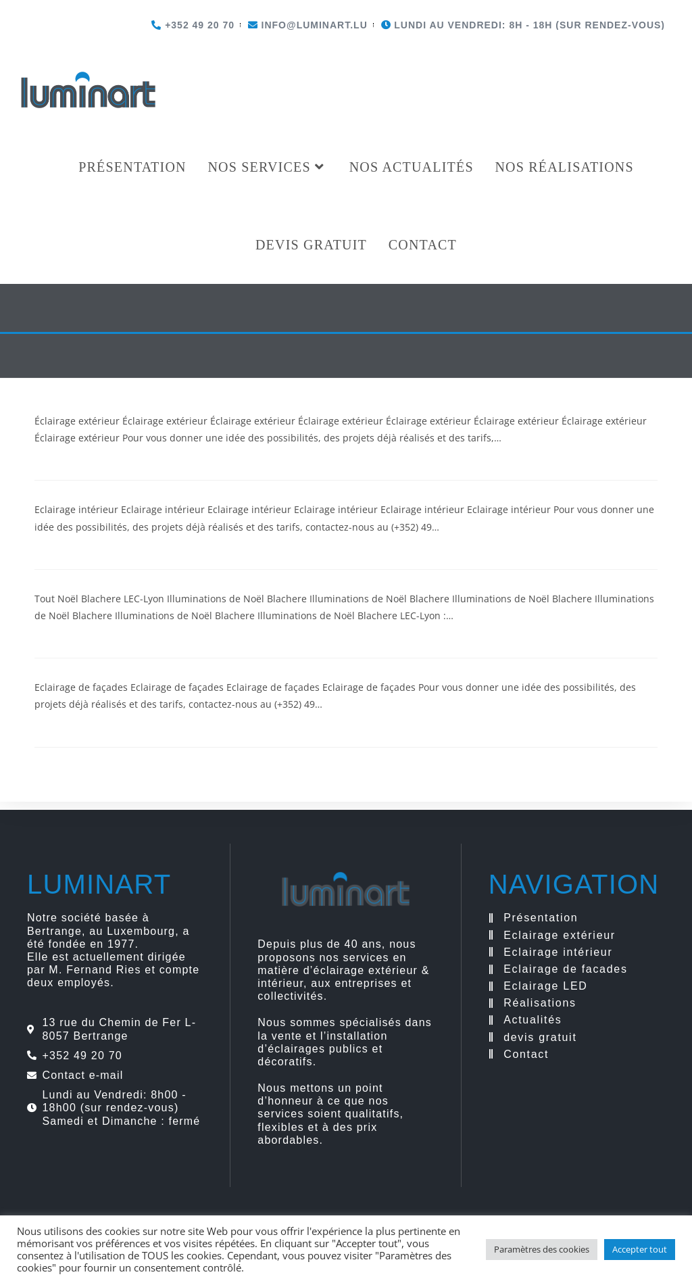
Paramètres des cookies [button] (541, 1249)
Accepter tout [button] (639, 1249)
